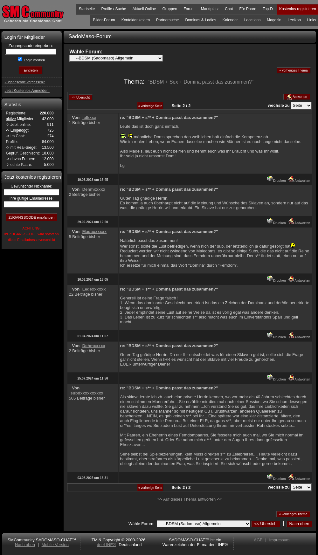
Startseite (87, 9)
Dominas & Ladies (200, 20)
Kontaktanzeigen (135, 20)
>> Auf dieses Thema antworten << (189, 499)
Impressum (279, 540)
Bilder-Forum (104, 20)
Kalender (230, 20)
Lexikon (294, 20)
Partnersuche (167, 20)
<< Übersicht (266, 523)
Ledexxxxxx (94, 289)
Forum (189, 9)
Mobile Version (55, 544)
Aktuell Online (144, 9)
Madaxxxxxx (94, 231)
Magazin (274, 20)
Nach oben (299, 523)
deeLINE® (106, 544)
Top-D (268, 9)
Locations (252, 20)
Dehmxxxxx (93, 189)
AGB (258, 540)
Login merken (34, 60)
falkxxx (89, 117)
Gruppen (169, 9)
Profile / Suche (113, 9)
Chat (229, 9)
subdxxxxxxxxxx (87, 393)
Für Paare (247, 9)
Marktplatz (209, 9)
